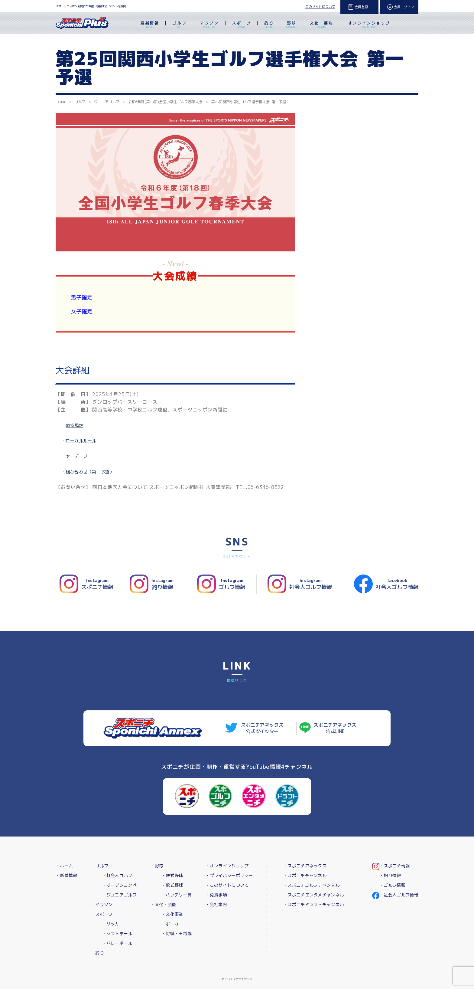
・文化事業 (172, 914)
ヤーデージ (77, 456)
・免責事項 (216, 895)
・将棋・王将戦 (176, 933)
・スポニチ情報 (394, 866)
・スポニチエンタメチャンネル (313, 895)
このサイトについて (320, 6)
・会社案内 (216, 904)
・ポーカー (172, 924)
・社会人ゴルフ (117, 875)
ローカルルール (81, 441)
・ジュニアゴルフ (119, 895)
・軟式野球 (172, 885)
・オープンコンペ (119, 885)
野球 (291, 25)
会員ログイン (404, 7)
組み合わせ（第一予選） (90, 472)
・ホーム (64, 866)
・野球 (156, 866)
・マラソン (101, 904)
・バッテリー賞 (176, 895)
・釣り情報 (390, 875)
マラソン (209, 25)
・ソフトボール (117, 933)
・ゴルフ (99, 866)
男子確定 (82, 297)
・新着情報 (66, 875)
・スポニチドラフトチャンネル (313, 904)
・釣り (97, 953)
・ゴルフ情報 (392, 885)
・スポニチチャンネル (304, 875)
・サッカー (113, 924)
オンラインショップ (369, 25)
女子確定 (82, 311)
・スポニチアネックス (304, 866)
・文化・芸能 (163, 904)
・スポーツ (101, 914)
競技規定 (74, 425)
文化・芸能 (321, 25)
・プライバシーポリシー (229, 875)
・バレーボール (117, 943)
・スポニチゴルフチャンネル (311, 885)
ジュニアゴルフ (106, 101)
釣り (269, 25)
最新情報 (149, 25)
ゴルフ (179, 25)
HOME (61, 101)
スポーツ (241, 25)
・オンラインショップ (227, 866)
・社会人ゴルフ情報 (398, 895)
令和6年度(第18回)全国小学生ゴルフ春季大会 (165, 101)
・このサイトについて (227, 885)
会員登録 (361, 7)
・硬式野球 (172, 875)
